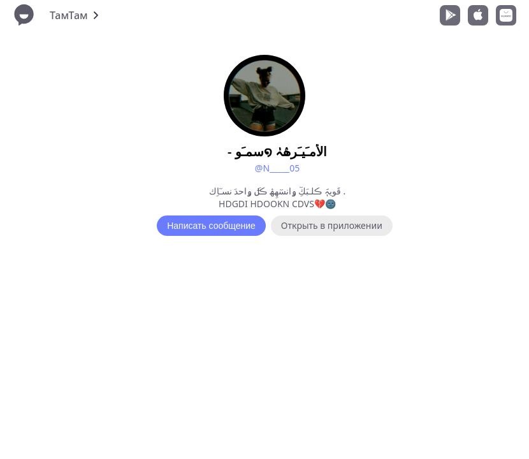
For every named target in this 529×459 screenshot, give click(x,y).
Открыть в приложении (331, 225)
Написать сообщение (211, 226)
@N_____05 (277, 168)
